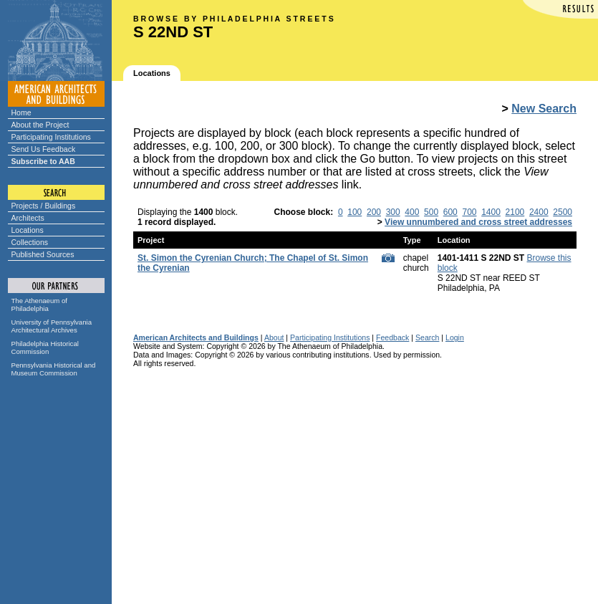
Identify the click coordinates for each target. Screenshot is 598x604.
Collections (30, 242)
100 (354, 212)
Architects (27, 218)
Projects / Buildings (43, 205)
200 (374, 212)
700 (469, 212)
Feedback (392, 337)
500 (431, 212)
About (274, 337)
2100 (515, 212)
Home (21, 112)
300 (393, 212)
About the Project (40, 124)
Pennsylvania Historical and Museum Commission (53, 369)
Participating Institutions (51, 137)
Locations (27, 230)
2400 (539, 212)
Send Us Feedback (43, 149)
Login (454, 337)
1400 (491, 212)
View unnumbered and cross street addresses (478, 222)
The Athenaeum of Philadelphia (39, 304)
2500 (562, 212)
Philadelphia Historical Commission (45, 347)
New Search (544, 108)
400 (412, 212)
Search (427, 337)
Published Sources (42, 254)
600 (450, 212)
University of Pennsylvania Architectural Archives (51, 326)
